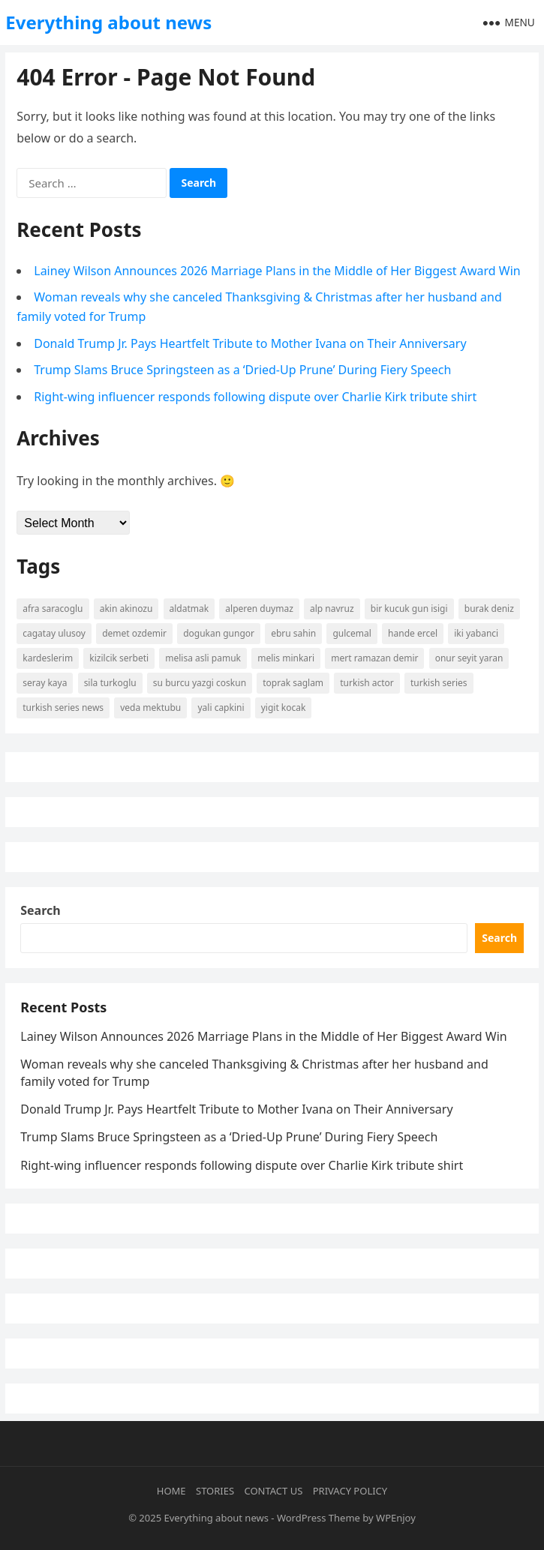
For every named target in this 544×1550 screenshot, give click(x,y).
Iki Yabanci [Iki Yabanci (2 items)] (476, 633)
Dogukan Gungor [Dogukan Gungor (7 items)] (218, 633)
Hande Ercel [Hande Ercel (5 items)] (412, 633)
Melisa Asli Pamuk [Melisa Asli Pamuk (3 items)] (203, 658)
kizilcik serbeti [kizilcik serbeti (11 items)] (119, 658)
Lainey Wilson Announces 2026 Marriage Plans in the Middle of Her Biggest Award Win (277, 270)
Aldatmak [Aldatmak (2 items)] (189, 608)
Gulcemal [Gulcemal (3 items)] (351, 633)
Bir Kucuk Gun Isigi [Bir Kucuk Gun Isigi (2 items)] (409, 608)
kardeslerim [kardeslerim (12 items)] (48, 658)
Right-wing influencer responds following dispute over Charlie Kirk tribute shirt (255, 396)
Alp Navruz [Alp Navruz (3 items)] (332, 608)
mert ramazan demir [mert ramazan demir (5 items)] (374, 658)
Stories (215, 1491)
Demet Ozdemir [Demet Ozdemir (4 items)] (134, 633)
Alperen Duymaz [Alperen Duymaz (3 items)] (259, 608)
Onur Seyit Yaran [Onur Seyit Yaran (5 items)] (469, 658)
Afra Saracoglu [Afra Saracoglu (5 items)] (53, 608)
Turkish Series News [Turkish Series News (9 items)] (63, 707)
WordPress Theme (318, 1518)
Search (40, 910)
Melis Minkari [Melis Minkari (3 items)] (285, 658)
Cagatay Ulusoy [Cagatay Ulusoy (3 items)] (54, 633)
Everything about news (108, 22)
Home (171, 1491)
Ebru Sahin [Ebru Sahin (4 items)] (293, 633)
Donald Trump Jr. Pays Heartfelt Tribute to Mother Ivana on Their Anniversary (250, 343)
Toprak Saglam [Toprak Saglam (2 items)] (293, 682)
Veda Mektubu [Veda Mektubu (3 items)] (150, 707)
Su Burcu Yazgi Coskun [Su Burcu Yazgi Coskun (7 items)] (199, 682)
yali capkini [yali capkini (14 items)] (220, 707)
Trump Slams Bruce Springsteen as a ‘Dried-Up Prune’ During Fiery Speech (242, 369)
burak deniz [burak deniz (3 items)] (489, 608)
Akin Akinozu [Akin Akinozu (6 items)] (126, 608)
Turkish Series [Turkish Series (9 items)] (438, 682)
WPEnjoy (396, 1518)
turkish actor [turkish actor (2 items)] (367, 682)
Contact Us (274, 1491)
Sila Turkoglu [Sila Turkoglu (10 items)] (110, 682)
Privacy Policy (350, 1491)
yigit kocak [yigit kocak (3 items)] (283, 707)
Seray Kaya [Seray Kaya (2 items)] (45, 682)
